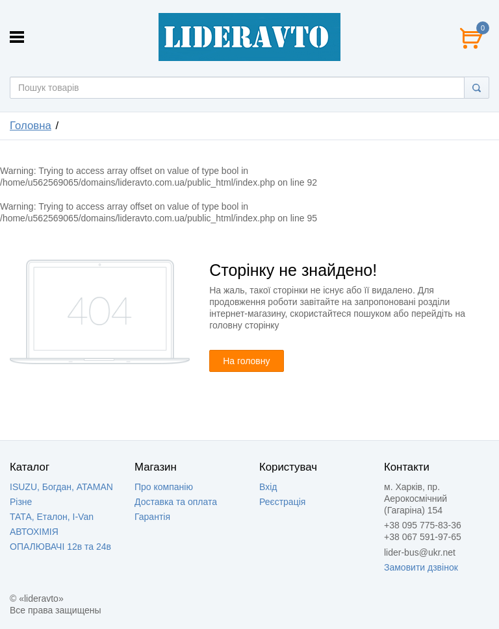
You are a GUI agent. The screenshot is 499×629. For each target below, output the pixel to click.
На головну (246, 361)
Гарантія (152, 517)
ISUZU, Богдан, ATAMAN (61, 487)
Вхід (268, 487)
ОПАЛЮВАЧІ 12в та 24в (60, 546)
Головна (30, 125)
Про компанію (163, 487)
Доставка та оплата (175, 502)
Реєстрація (282, 502)
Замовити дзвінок (421, 567)
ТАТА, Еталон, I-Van (52, 517)
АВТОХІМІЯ (34, 531)
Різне (21, 502)
